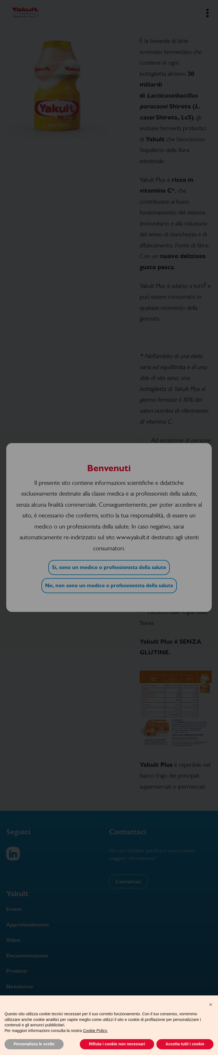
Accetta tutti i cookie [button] (184, 1044)
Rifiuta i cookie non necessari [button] (117, 1044)
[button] (210, 1004)
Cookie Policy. (95, 1030)
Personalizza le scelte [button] (34, 1044)
